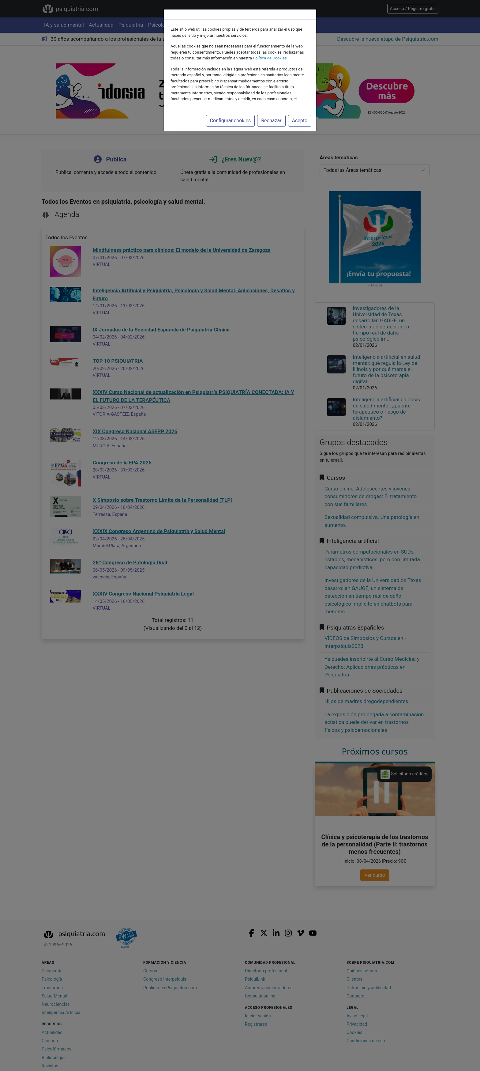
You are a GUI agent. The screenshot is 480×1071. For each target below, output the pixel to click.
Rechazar (271, 120)
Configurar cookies (230, 120)
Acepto (299, 120)
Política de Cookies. (270, 58)
